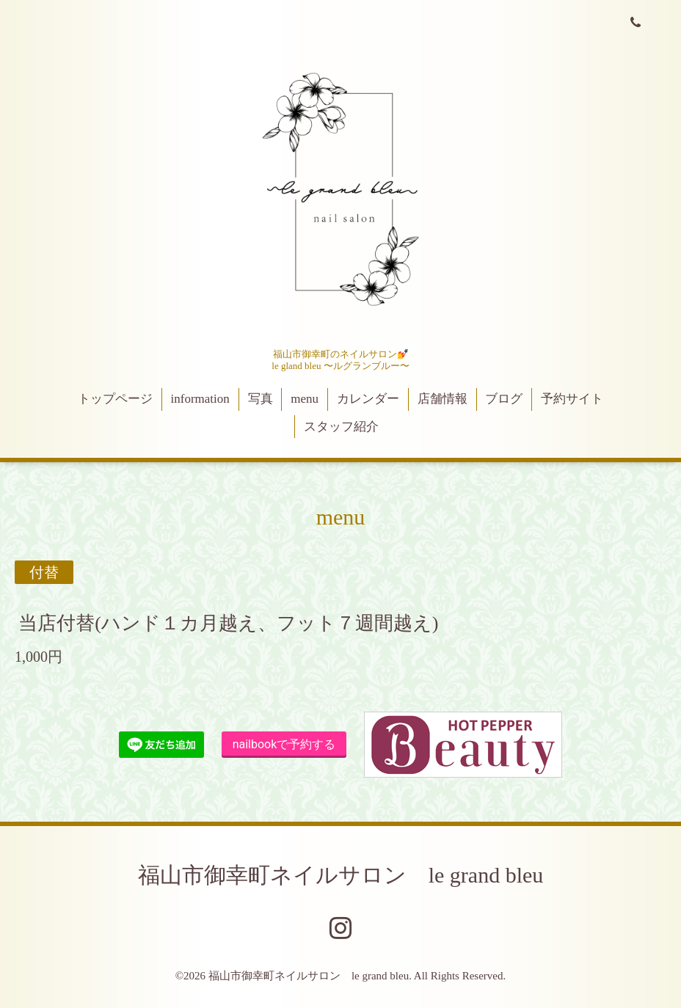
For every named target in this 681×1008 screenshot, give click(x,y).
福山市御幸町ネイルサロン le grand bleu (341, 875)
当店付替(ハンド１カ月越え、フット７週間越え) (228, 623)
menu (304, 399)
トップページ (115, 399)
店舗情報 (442, 399)
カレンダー (368, 399)
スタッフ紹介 (341, 427)
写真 (260, 399)
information (200, 399)
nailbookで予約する (284, 744)
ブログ (503, 399)
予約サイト (572, 399)
